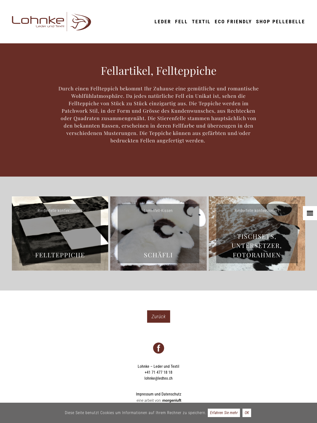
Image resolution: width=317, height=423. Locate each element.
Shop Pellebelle (280, 22)
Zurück (159, 316)
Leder (163, 22)
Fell (181, 22)
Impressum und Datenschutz (158, 394)
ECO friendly (233, 22)
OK (247, 412)
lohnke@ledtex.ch (158, 378)
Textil (201, 22)
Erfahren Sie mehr (224, 412)
